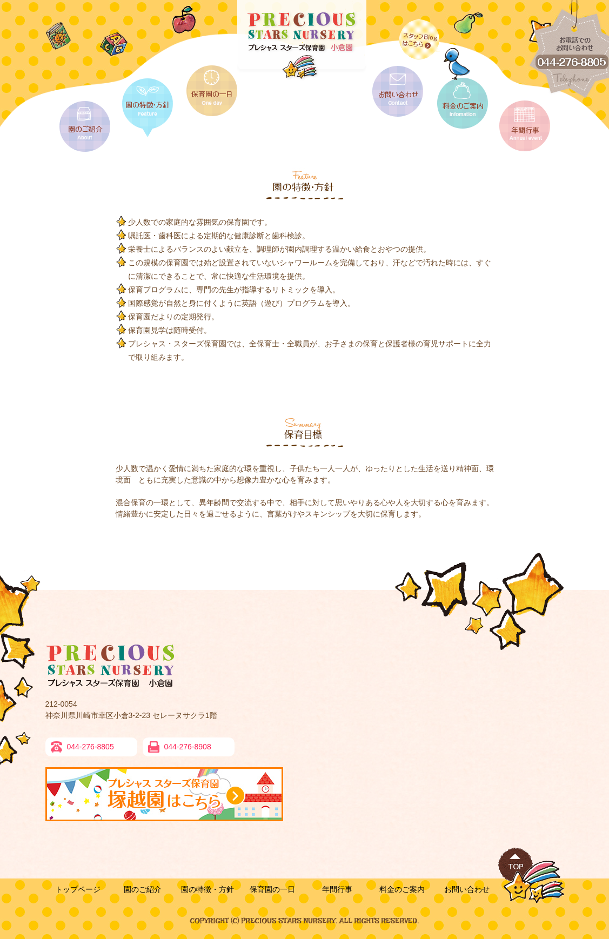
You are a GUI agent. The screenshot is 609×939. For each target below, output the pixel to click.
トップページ (78, 889)
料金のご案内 (402, 889)
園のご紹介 (143, 889)
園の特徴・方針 (207, 889)
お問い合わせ (467, 889)
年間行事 (337, 889)
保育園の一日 (272, 889)
